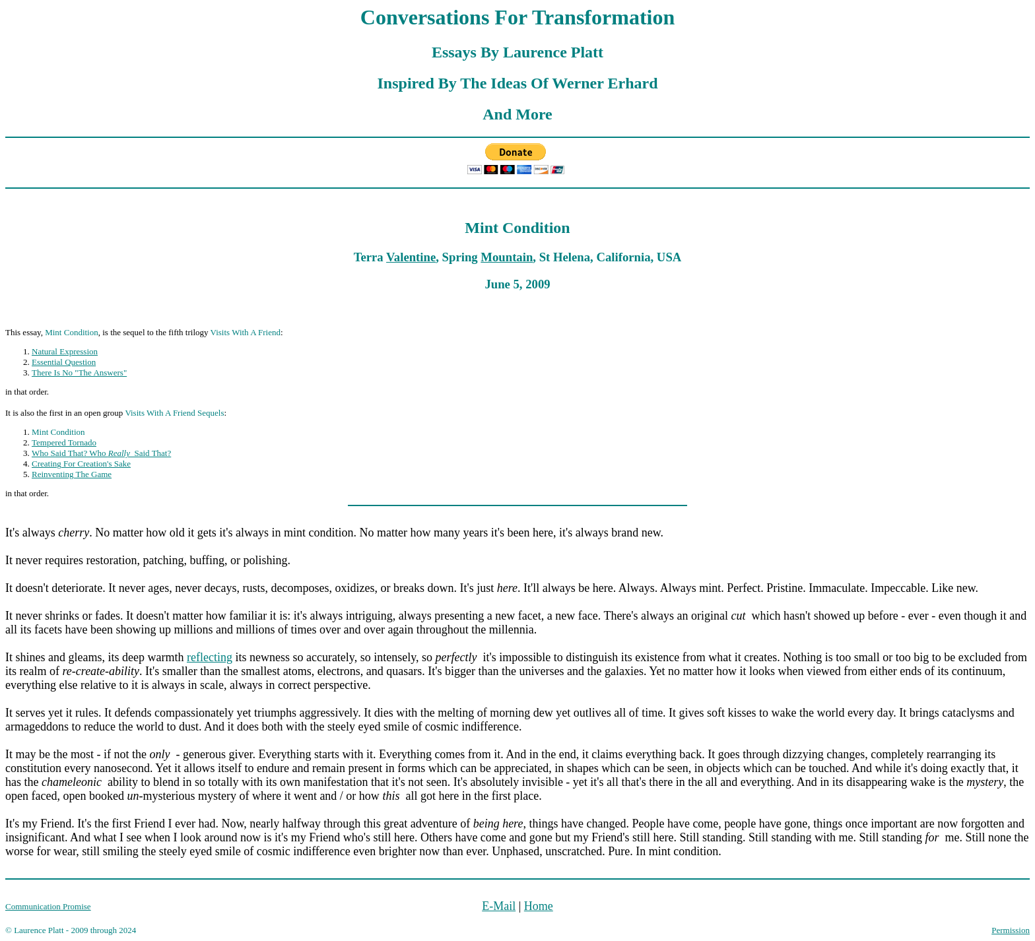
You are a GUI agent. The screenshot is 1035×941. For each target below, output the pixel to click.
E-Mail (499, 906)
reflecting (209, 657)
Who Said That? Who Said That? (101, 453)
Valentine (411, 257)
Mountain (507, 257)
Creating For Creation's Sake (81, 464)
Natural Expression (65, 351)
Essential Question (64, 362)
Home (538, 906)
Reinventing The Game (72, 474)
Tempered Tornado (64, 442)
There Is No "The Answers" (79, 372)
